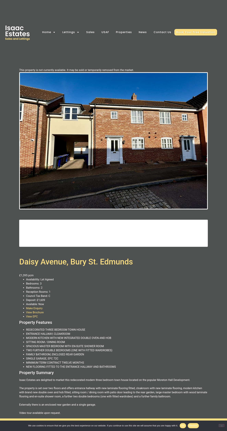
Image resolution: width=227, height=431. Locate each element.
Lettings (70, 32)
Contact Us (162, 32)
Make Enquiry (34, 313)
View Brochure (35, 317)
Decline (193, 425)
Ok (182, 425)
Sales (90, 32)
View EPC (32, 321)
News (143, 32)
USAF (105, 32)
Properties (124, 32)
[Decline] (221, 425)
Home (49, 32)
